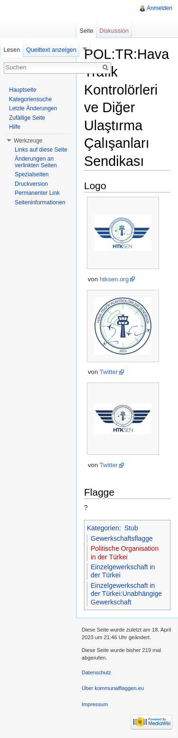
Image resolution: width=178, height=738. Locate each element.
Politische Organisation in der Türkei (125, 553)
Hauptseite (22, 89)
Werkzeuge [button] (28, 140)
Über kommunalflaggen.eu (113, 688)
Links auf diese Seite (41, 149)
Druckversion (31, 184)
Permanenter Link (37, 193)
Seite (86, 30)
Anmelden (159, 8)
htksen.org (114, 279)
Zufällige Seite (27, 118)
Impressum (95, 704)
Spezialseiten (31, 174)
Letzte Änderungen (33, 108)
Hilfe (14, 127)
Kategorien (103, 528)
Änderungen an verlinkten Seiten (36, 162)
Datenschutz (96, 672)
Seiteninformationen (40, 202)
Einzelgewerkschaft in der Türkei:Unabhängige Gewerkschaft (126, 594)
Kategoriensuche (30, 99)
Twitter (109, 371)
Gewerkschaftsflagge (122, 538)
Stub (131, 528)
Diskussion (114, 30)
